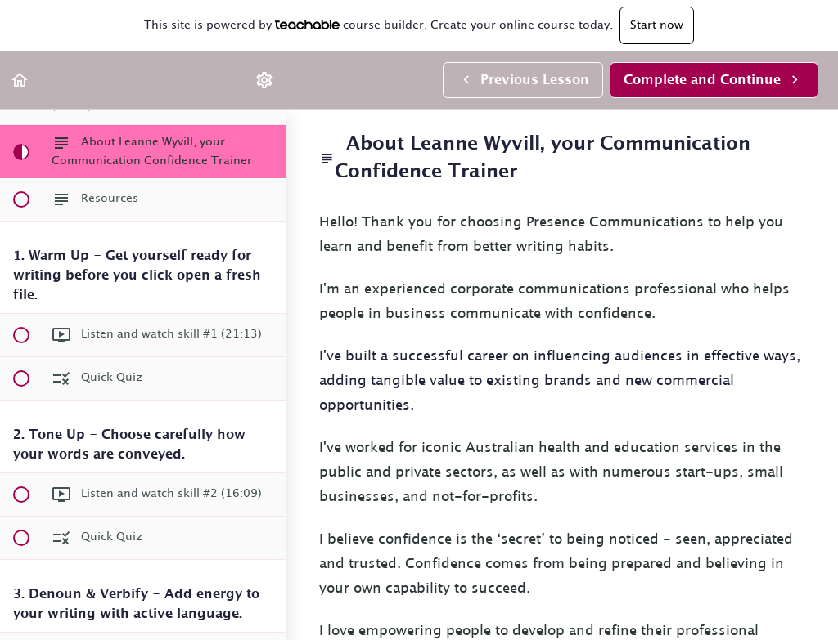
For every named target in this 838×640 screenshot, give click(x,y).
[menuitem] (265, 80)
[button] (20, 80)
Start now (656, 25)
